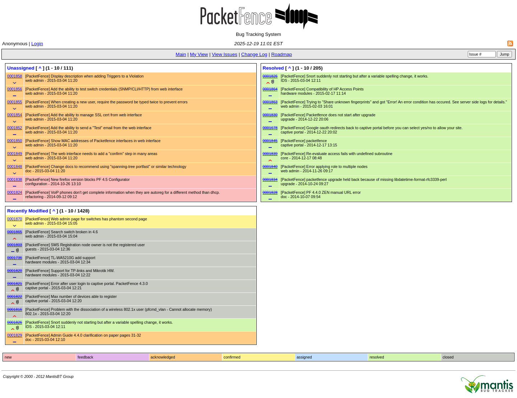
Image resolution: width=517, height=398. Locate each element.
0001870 (14, 219)
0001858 (14, 76)
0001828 (270, 192)
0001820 (14, 270)
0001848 (14, 166)
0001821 (14, 283)
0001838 (14, 179)
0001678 (270, 128)
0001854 (14, 115)
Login (37, 43)
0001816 (14, 309)
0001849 (14, 153)
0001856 (14, 89)
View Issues (224, 54)
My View (199, 54)
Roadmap (281, 54)
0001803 (14, 245)
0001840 (270, 166)
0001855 (14, 102)
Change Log (254, 54)
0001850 (14, 141)
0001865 (14, 232)
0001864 (270, 89)
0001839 (270, 153)
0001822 (14, 296)
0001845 (270, 141)
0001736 (14, 258)
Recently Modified (27, 211)
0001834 (270, 179)
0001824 (14, 192)
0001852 (14, 128)
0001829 (14, 335)
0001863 (270, 102)
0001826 (270, 76)
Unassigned (20, 68)
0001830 (270, 115)
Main (181, 54)
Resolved (273, 68)
